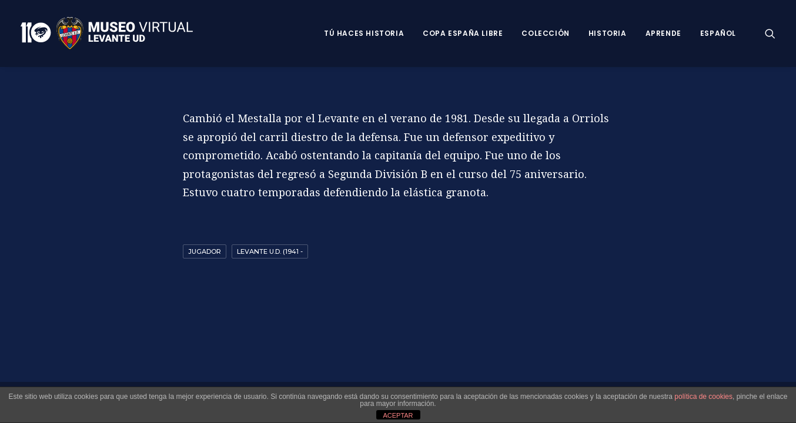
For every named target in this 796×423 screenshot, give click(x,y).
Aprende (663, 33)
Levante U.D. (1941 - (270, 251)
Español (718, 33)
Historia (607, 33)
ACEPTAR (398, 415)
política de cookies (703, 396)
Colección (545, 33)
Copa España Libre (463, 33)
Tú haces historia (364, 33)
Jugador (204, 251)
